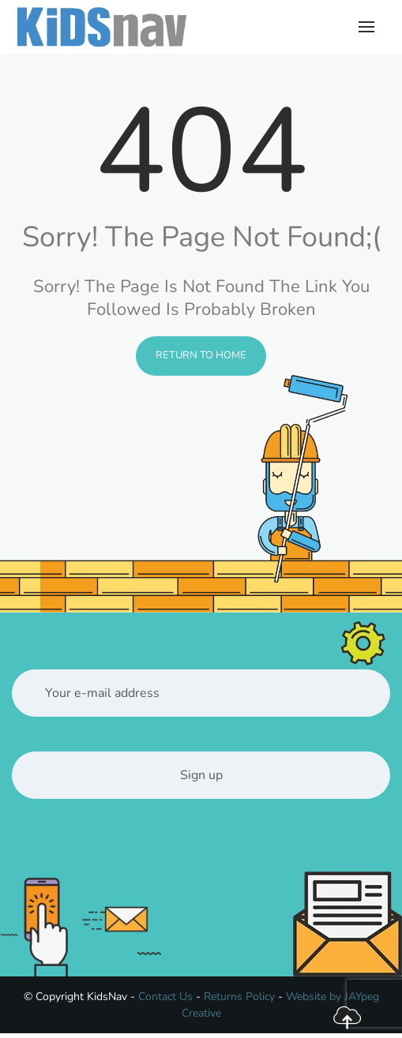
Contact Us (165, 996)
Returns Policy (239, 996)
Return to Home (201, 355)
